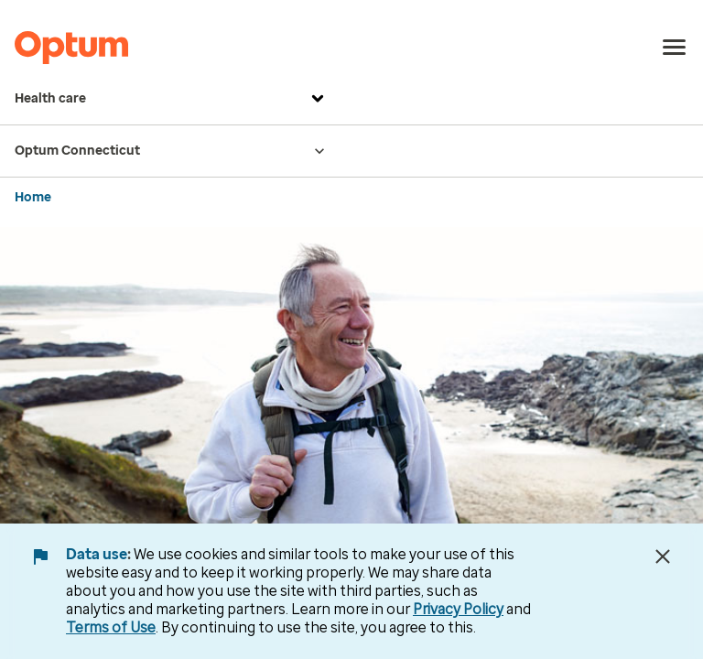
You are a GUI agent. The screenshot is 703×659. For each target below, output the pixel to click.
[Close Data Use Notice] (663, 556)
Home (33, 197)
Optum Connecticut (172, 151)
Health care (172, 99)
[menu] (674, 47)
